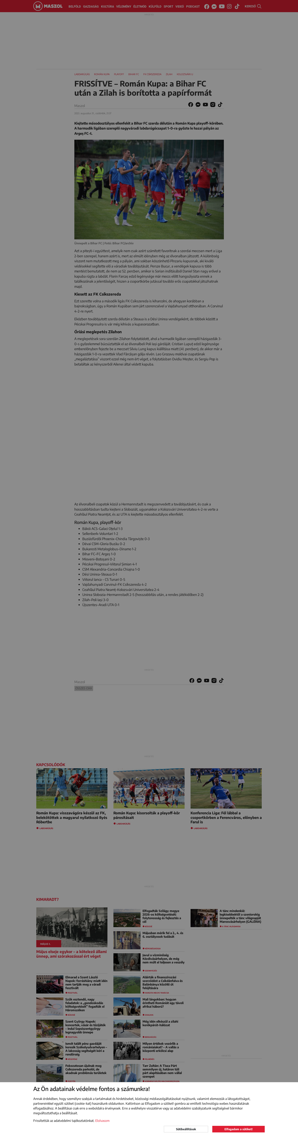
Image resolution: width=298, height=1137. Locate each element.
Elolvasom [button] (102, 1121)
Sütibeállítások (186, 1129)
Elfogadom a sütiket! (238, 1129)
